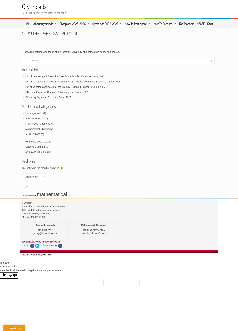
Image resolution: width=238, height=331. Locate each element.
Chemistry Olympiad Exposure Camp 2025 (48, 97)
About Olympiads (45, 23)
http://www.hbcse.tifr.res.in (44, 241)
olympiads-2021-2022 (37, 141)
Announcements (34, 118)
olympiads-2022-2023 (37, 152)
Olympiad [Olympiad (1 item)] (71, 195)
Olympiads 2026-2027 (107, 23)
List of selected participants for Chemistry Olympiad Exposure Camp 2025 (64, 76)
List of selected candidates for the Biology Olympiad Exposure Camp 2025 (65, 87)
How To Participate (138, 23)
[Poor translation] (12, 275)
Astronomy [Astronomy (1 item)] (26, 195)
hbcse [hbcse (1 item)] (33, 195)
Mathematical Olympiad (38, 129)
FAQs (210, 24)
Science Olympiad (35, 146)
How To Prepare (165, 23)
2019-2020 (34, 134)
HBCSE (201, 24)
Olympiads (34, 6)
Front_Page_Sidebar (36, 123)
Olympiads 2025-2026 (75, 23)
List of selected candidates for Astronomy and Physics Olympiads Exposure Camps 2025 (72, 81)
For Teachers (186, 24)
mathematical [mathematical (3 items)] (52, 194)
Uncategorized (33, 113)
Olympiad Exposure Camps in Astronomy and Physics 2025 (57, 92)
